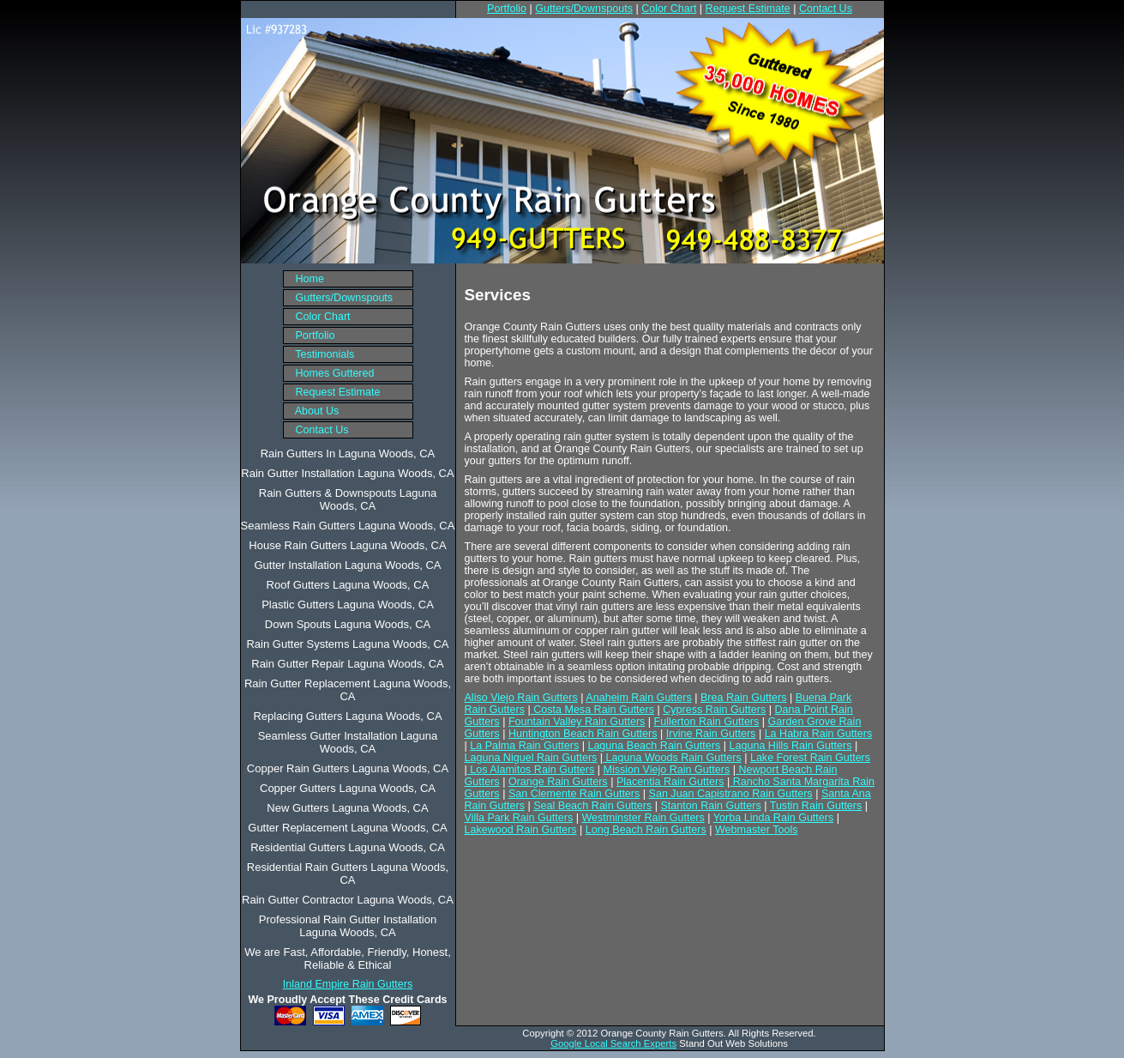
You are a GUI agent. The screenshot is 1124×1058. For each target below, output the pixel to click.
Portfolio (506, 9)
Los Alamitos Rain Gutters (531, 770)
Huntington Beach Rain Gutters (583, 734)
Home (304, 279)
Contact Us (825, 9)
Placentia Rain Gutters (670, 782)
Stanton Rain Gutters (711, 806)
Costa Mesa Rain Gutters (592, 710)
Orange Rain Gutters (558, 782)
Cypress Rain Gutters (714, 710)
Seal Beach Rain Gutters (592, 806)
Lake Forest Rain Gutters (810, 758)
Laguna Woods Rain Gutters (672, 758)
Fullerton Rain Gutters (707, 722)
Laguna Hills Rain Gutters (791, 746)
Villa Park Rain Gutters (519, 818)
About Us (312, 411)
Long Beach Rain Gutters (646, 830)
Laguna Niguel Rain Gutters (531, 758)
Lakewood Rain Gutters (521, 830)
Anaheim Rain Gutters (638, 698)
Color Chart (668, 9)
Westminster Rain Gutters (642, 818)
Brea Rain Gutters (743, 698)
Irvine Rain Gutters (711, 734)
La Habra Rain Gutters (819, 734)
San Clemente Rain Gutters (574, 794)
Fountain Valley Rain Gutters (576, 722)
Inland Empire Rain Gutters (347, 984)
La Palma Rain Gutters (524, 746)
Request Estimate (748, 9)
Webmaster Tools (756, 830)
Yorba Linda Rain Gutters (773, 818)
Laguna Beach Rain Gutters (653, 746)
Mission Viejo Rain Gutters (667, 770)
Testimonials (319, 354)
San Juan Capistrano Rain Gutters (731, 794)
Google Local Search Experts (613, 1043)
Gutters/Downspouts (584, 9)
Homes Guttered (329, 373)
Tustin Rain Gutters (816, 806)
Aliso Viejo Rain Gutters (521, 698)
